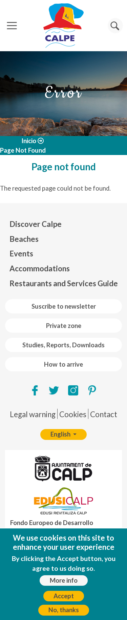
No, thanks (63, 614)
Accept (64, 600)
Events (21, 253)
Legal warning (33, 414)
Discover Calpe (35, 224)
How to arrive (63, 364)
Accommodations (39, 268)
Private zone (63, 325)
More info (64, 584)
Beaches (24, 239)
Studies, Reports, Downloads (63, 345)
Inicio (28, 140)
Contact (103, 414)
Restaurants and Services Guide (63, 283)
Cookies (72, 414)
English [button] (61, 434)
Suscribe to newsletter (63, 306)
